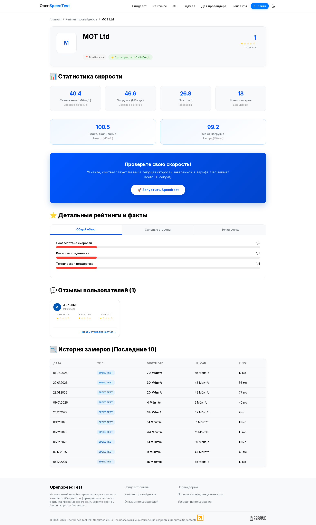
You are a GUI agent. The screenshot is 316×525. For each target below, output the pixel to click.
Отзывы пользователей (141, 501)
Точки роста (230, 229)
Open (55, 6)
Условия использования (195, 501)
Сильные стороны (158, 229)
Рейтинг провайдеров (81, 19)
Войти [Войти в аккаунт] (259, 6)
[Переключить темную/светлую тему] (273, 6)
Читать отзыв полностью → (98, 331)
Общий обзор (85, 229)
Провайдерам (188, 487)
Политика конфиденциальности (200, 494)
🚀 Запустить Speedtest (158, 190)
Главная (55, 19)
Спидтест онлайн (137, 487)
